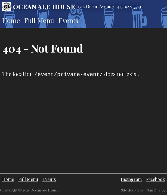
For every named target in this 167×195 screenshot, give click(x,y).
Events (68, 20)
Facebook (155, 179)
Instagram (131, 179)
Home (11, 20)
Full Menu (39, 20)
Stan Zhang (155, 190)
